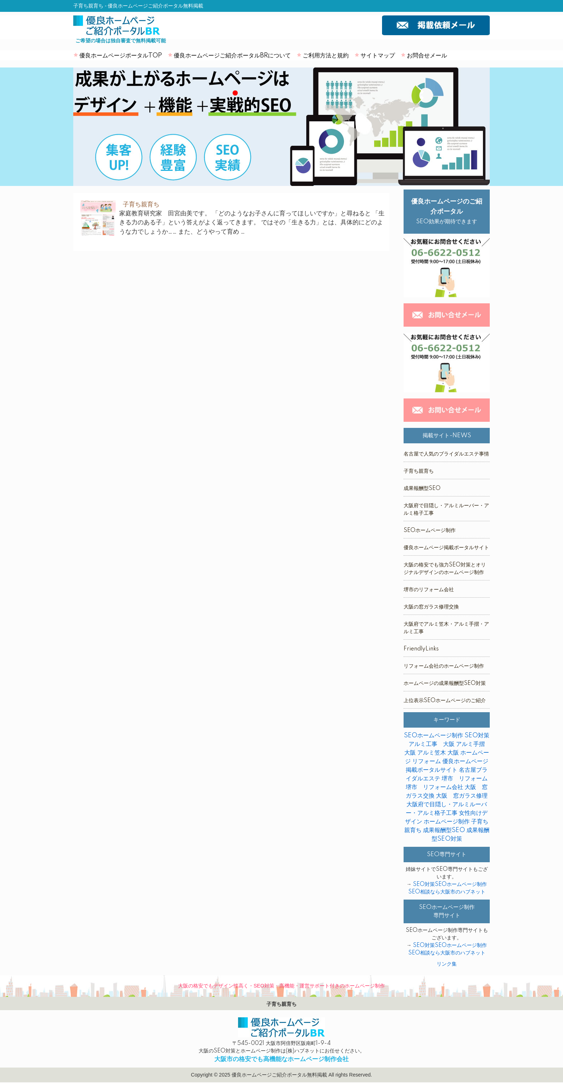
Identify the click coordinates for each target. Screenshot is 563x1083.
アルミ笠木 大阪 (438, 753)
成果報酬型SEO (422, 488)
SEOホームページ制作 (430, 530)
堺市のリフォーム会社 (429, 590)
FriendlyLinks (421, 649)
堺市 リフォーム (465, 778)
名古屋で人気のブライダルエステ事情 (446, 454)
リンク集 (447, 964)
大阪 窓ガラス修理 (462, 796)
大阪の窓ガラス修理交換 (431, 607)
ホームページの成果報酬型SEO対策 (445, 683)
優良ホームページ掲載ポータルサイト (446, 548)
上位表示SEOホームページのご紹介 (445, 701)
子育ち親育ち (419, 471)
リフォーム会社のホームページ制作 (444, 666)
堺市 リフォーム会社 (434, 787)
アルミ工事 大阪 (432, 744)
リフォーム (426, 761)
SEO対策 (477, 735)
